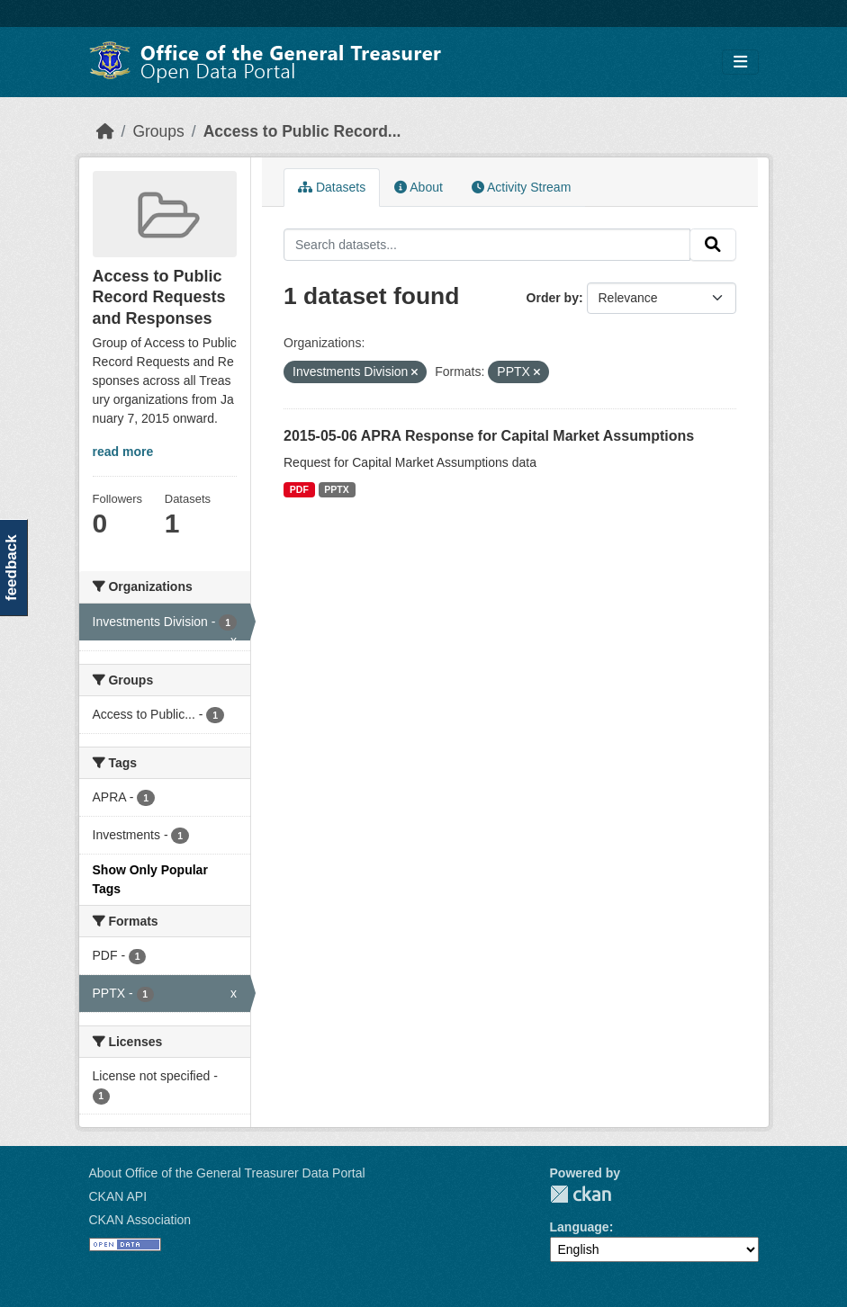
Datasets (331, 187)
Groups (158, 131)
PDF (299, 489)
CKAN (580, 1194)
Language (579, 1227)
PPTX (336, 489)
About (418, 187)
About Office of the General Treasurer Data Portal (227, 1173)
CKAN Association (140, 1220)
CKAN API (118, 1196)
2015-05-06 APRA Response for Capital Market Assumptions (489, 435)
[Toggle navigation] (740, 62)
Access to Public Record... (302, 131)
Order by (553, 298)
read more (123, 451)
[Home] (105, 131)
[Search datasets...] (487, 244)
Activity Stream (521, 187)
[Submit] (712, 244)
